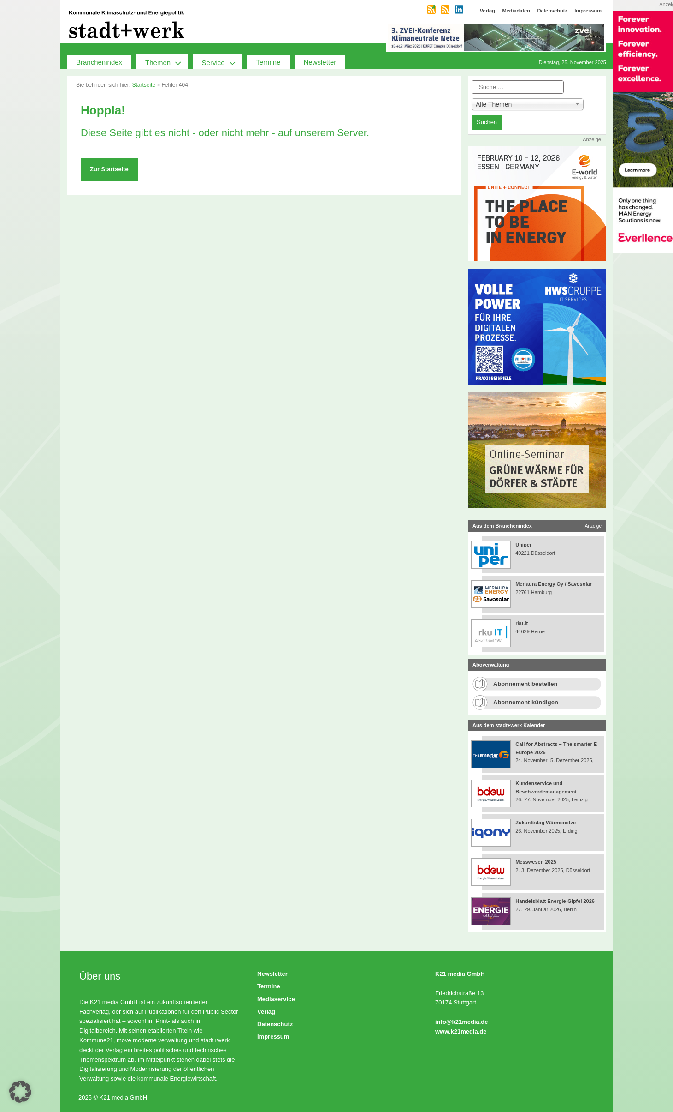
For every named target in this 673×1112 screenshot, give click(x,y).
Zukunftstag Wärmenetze (545, 822)
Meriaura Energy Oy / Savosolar (553, 584)
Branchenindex (99, 62)
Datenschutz (275, 1024)
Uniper (523, 544)
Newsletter (320, 62)
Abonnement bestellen (525, 683)
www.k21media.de (461, 1031)
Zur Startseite (109, 169)
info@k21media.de (461, 1021)
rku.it (521, 623)
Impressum (273, 1036)
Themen (166, 61)
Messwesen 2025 (535, 862)
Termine (268, 62)
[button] (20, 1091)
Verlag (266, 1011)
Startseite (143, 85)
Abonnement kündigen (525, 702)
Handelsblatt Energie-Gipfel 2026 (555, 901)
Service (222, 61)
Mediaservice (276, 999)
